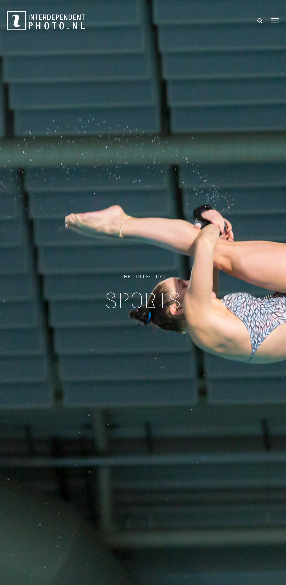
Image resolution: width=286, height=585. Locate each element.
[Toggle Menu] (275, 20)
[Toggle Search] (259, 20)
